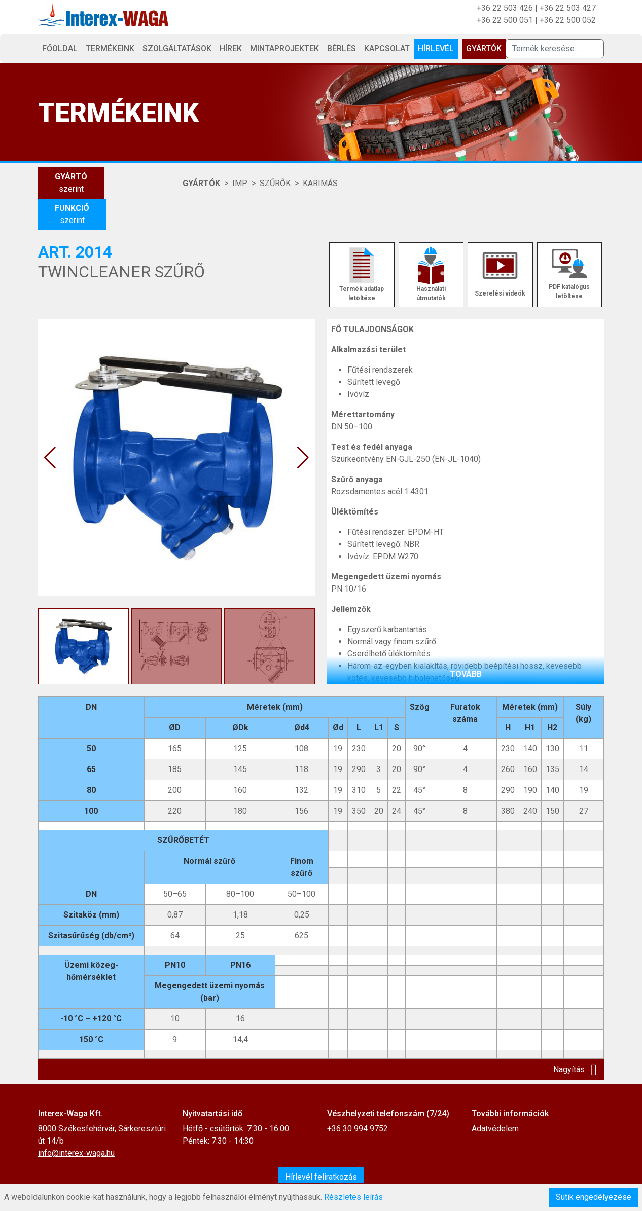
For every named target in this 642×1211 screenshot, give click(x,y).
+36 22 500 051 (505, 20)
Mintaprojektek (284, 48)
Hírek (231, 48)
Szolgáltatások (176, 48)
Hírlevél (436, 48)
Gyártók (484, 48)
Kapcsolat (387, 48)
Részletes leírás (353, 1197)
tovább (466, 674)
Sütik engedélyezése (593, 1197)
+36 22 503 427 (568, 8)
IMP (239, 183)
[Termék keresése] (555, 48)
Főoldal (60, 48)
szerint (71, 182)
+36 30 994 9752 (357, 1128)
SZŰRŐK (275, 183)
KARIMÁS (320, 183)
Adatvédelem (495, 1128)
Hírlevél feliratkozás (321, 1177)
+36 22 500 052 (568, 20)
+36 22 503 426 (505, 8)
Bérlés (341, 48)
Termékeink (110, 48)
